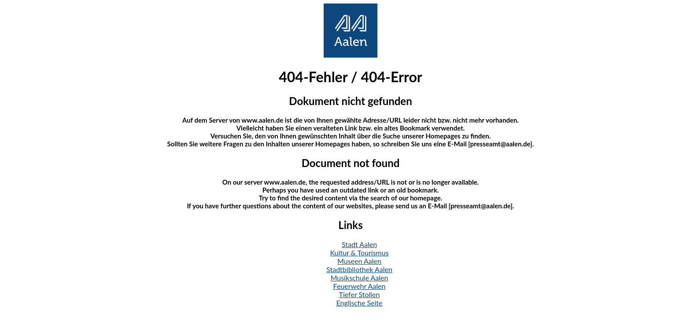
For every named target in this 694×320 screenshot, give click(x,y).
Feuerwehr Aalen (359, 286)
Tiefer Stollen (359, 294)
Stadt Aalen (359, 244)
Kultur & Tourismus (359, 252)
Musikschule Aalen (359, 277)
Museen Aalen (359, 261)
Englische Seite (359, 302)
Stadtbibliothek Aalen (359, 269)
